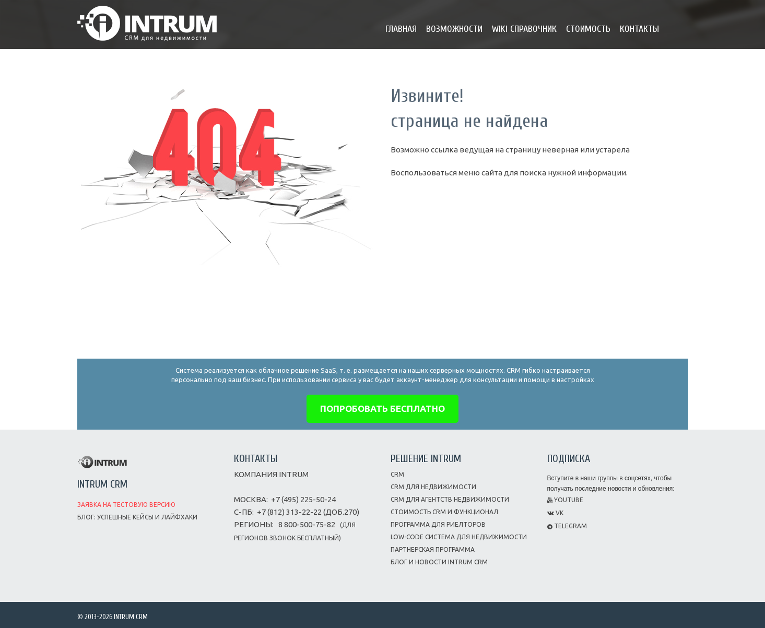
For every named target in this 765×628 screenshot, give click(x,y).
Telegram (567, 526)
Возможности (454, 28)
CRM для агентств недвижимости (450, 499)
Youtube (565, 499)
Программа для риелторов (438, 524)
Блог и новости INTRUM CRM (439, 562)
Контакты (639, 28)
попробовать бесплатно (382, 408)
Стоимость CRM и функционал (444, 511)
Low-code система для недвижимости (459, 537)
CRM (397, 474)
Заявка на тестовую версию (126, 504)
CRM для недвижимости (433, 486)
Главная (401, 28)
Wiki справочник (524, 28)
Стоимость (588, 28)
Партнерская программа (433, 549)
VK (555, 512)
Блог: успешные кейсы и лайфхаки (137, 517)
